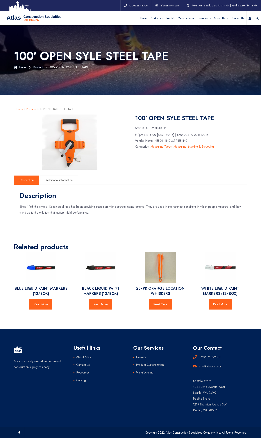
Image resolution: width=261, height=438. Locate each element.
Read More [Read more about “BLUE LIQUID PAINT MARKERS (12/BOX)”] (41, 304)
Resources (83, 372)
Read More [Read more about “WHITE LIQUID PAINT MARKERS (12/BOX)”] (220, 304)
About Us (219, 18)
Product (38, 67)
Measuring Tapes (161, 146)
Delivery (141, 357)
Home (143, 18)
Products (31, 109)
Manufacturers (186, 18)
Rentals (170, 18)
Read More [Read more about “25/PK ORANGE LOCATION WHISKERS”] (160, 304)
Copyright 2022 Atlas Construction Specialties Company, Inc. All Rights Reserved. (196, 432)
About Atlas (83, 357)
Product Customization (150, 364)
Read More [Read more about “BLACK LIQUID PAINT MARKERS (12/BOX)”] (101, 304)
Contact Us (237, 18)
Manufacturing (144, 372)
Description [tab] (26, 180)
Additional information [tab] (59, 180)
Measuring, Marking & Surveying (194, 146)
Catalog (81, 380)
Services (203, 18)
